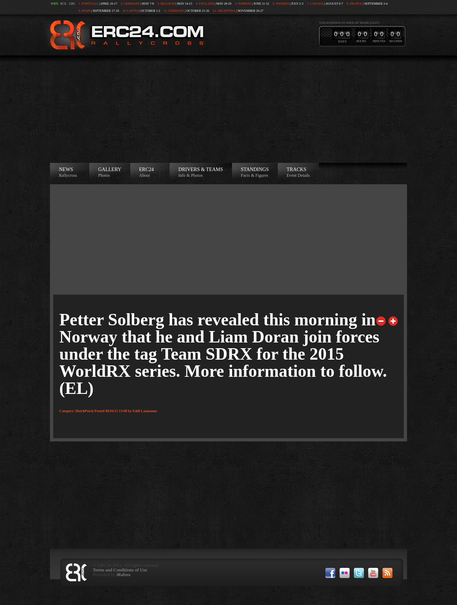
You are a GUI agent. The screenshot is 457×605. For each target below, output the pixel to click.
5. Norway (243, 3)
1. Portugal (88, 3)
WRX (54, 3)
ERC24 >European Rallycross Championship (125, 34)
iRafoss (123, 574)
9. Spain (84, 10)
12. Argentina (224, 10)
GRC (72, 3)
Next (393, 321)
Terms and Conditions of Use (120, 569)
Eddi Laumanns (145, 411)
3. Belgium (166, 3)
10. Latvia (130, 10)
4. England (205, 3)
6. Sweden (281, 3)
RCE (63, 3)
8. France (354, 3)
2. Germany (130, 3)
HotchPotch (84, 411)
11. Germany (174, 10)
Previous (381, 321)
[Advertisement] (228, 109)
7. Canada (315, 3)
